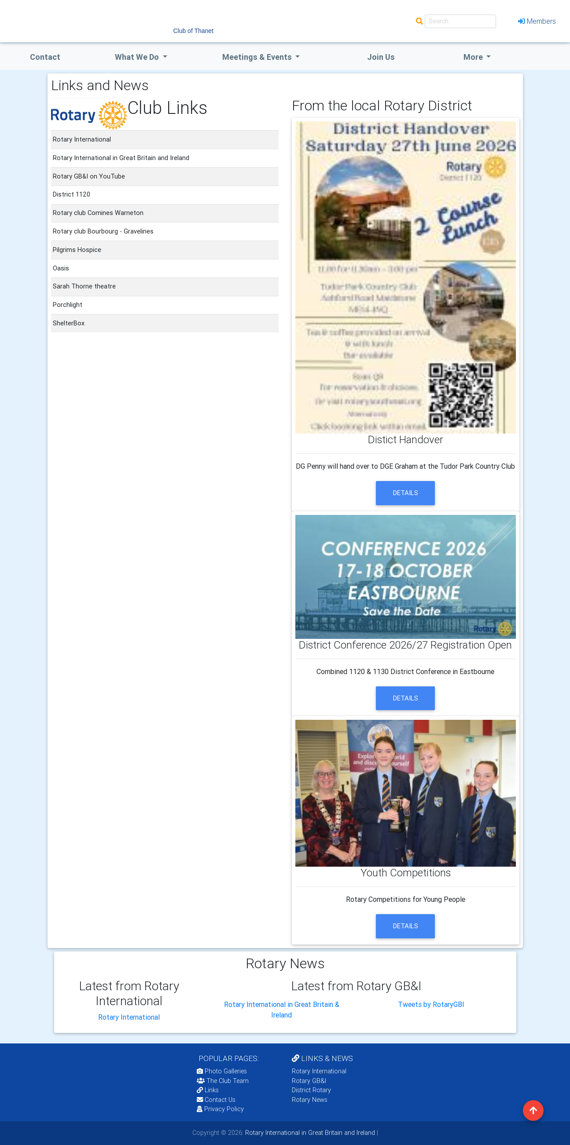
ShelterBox (69, 323)
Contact (45, 57)
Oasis (61, 268)
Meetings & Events (258, 57)
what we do (138, 57)
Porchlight (67, 305)
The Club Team (223, 1081)
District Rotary (311, 1090)
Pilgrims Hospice (77, 250)
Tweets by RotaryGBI (431, 1004)
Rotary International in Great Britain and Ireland (309, 1133)
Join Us (381, 57)
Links (208, 1090)
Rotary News (309, 1100)
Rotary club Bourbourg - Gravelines (103, 231)
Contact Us (216, 1100)
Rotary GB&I (309, 1081)
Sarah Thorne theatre (84, 286)
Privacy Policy (220, 1109)
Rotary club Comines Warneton (98, 213)
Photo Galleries (222, 1071)
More (474, 57)
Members (537, 21)
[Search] (460, 21)
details (405, 493)
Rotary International (129, 1017)
